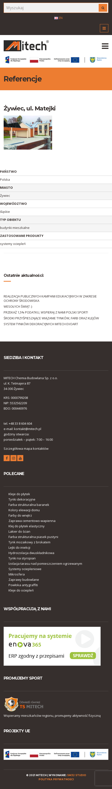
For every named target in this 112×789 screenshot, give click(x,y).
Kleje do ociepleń (21, 590)
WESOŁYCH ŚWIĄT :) (18, 306)
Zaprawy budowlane (23, 579)
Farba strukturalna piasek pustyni (33, 537)
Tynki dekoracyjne (21, 499)
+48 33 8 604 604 (20, 423)
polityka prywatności (56, 779)
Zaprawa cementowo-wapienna (32, 521)
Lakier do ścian (19, 531)
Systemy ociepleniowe (24, 569)
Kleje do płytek (19, 494)
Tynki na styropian (22, 558)
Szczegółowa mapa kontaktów (26, 448)
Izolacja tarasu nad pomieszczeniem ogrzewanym (45, 563)
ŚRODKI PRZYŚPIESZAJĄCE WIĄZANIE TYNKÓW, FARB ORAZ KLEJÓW (51, 318)
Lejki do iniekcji (19, 547)
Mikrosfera (16, 574)
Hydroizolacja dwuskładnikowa (31, 553)
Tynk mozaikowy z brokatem (29, 542)
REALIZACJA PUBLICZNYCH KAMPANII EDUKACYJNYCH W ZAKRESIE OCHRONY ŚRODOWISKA (50, 298)
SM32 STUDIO (76, 775)
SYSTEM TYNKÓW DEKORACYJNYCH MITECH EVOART (41, 324)
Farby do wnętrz (20, 515)
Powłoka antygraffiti (23, 585)
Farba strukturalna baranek (28, 504)
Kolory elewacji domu (24, 510)
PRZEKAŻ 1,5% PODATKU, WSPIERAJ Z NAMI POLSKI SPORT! (46, 312)
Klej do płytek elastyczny (26, 526)
